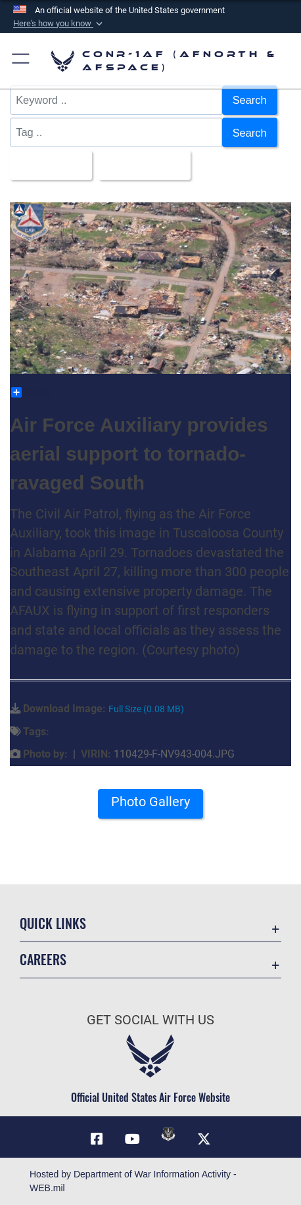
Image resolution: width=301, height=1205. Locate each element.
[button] (59, 23)
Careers (43, 959)
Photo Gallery (150, 801)
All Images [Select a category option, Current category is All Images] (47, 165)
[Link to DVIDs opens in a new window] (168, 1134)
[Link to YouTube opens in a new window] (133, 1139)
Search (250, 100)
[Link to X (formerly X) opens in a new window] (204, 1139)
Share (31, 392)
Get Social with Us (150, 1020)
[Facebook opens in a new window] (96, 1139)
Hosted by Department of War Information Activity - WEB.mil (133, 1181)
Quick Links (53, 923)
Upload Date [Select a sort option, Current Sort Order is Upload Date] (140, 165)
